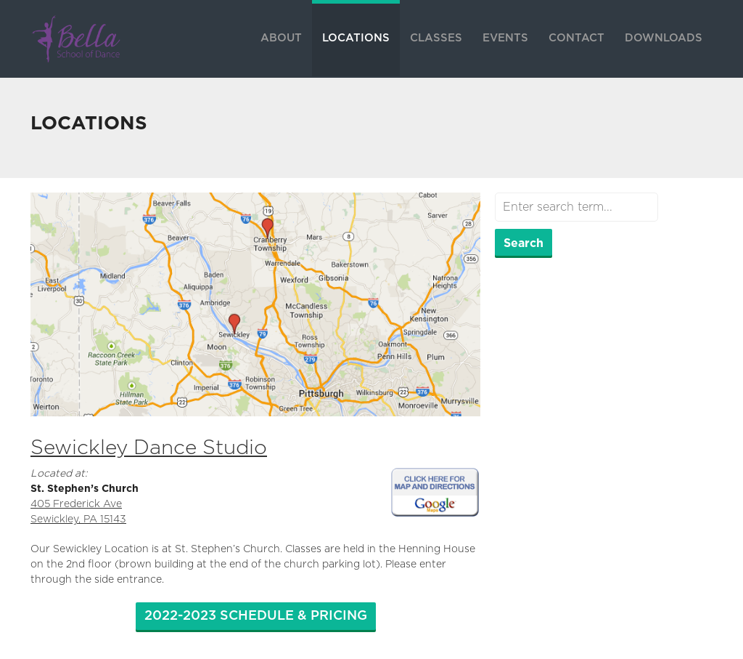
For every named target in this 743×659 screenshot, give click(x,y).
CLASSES (436, 38)
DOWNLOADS (663, 38)
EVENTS (505, 38)
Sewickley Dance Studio (148, 448)
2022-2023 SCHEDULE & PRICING (255, 616)
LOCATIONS (356, 38)
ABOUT (281, 38)
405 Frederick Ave (76, 504)
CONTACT (576, 38)
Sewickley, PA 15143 (78, 519)
